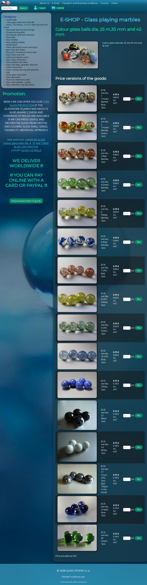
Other (114, 3)
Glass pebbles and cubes (16, 62)
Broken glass (10, 44)
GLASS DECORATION (26, 146)
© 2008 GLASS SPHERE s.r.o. (73, 570)
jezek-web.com (82, 582)
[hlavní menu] (79, 3)
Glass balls (9, 37)
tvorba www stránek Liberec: (69, 582)
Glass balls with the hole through (19, 30)
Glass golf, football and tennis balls (20, 52)
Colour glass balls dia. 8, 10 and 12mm (26, 143)
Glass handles (11, 40)
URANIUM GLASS (35, 139)
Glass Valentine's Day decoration (19, 84)
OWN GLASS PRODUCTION (29, 103)
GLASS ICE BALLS (31, 150)
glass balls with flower (14, 49)
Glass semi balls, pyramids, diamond (21, 64)
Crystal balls (10, 20)
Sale (7, 72)
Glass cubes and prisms (15, 59)
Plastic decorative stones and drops (20, 47)
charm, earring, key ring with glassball (21, 69)
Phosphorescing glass (14, 32)
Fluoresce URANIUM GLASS (17, 79)
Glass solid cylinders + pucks (17, 82)
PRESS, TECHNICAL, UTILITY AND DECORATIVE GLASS (26, 26)
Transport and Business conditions (80, 3)
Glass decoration (12, 77)
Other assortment (13, 67)
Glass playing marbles (14, 42)
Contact (104, 3)
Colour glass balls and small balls (19, 22)
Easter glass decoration (15, 74)
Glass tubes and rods (14, 54)
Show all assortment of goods (26, 200)
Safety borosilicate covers (16, 57)
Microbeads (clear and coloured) (19, 35)
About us (44, 3)
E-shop (55, 3)
